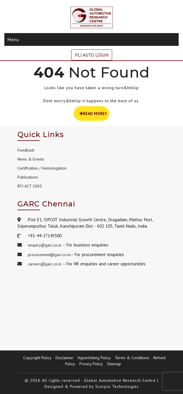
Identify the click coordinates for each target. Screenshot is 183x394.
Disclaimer (64, 357)
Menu (13, 39)
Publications (27, 177)
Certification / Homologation (42, 168)
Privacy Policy (91, 363)
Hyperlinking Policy (94, 357)
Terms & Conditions (132, 357)
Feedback (25, 150)
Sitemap (114, 363)
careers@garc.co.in (44, 264)
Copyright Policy (37, 357)
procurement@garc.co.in (49, 254)
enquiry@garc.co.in (44, 245)
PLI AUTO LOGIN (91, 55)
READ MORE (93, 113)
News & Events (30, 159)
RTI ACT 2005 (29, 186)
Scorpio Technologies (117, 386)
